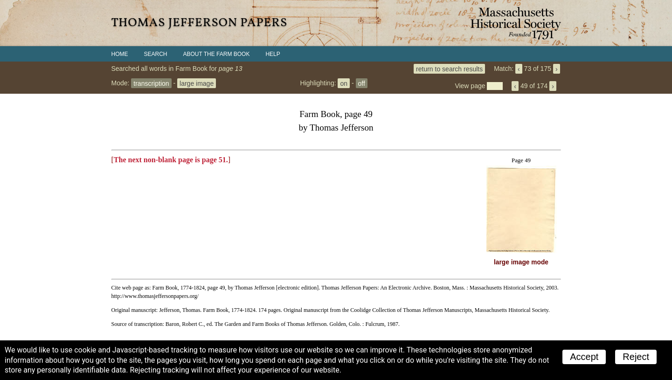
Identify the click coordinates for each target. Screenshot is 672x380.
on (343, 83)
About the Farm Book (216, 54)
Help (272, 54)
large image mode (521, 262)
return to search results (449, 68)
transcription (151, 83)
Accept (584, 357)
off (361, 83)
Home (119, 54)
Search (155, 54)
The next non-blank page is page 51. (171, 160)
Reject (636, 357)
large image (197, 83)
